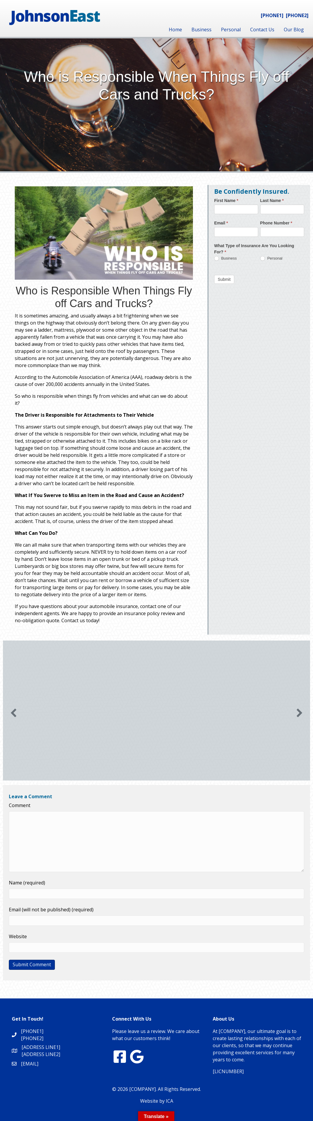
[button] (13, 713)
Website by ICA (156, 1101)
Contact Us (262, 29)
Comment (19, 805)
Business (201, 29)
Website (18, 936)
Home (175, 29)
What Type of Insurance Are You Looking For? (254, 248)
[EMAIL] (29, 1063)
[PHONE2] (297, 15)
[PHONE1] (272, 15)
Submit (224, 279)
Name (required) (27, 882)
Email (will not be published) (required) (51, 909)
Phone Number (276, 223)
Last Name (272, 200)
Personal (231, 29)
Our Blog (294, 29)
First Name (226, 200)
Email (221, 223)
